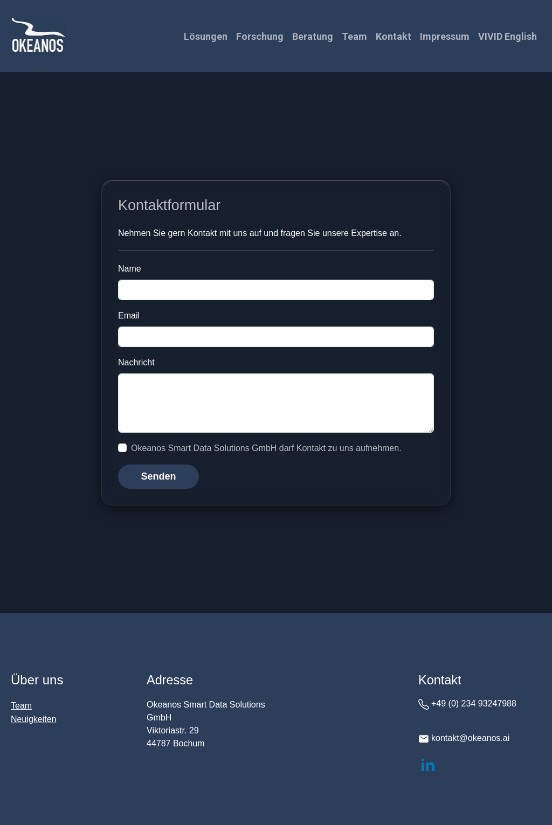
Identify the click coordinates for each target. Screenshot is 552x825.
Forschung (260, 36)
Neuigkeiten (34, 719)
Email (129, 315)
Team (354, 36)
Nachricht (136, 362)
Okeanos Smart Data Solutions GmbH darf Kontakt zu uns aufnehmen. (266, 448)
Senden (158, 476)
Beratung (312, 36)
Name (129, 268)
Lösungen (205, 36)
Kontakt (393, 36)
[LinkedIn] (428, 763)
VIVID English (507, 36)
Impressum (445, 36)
